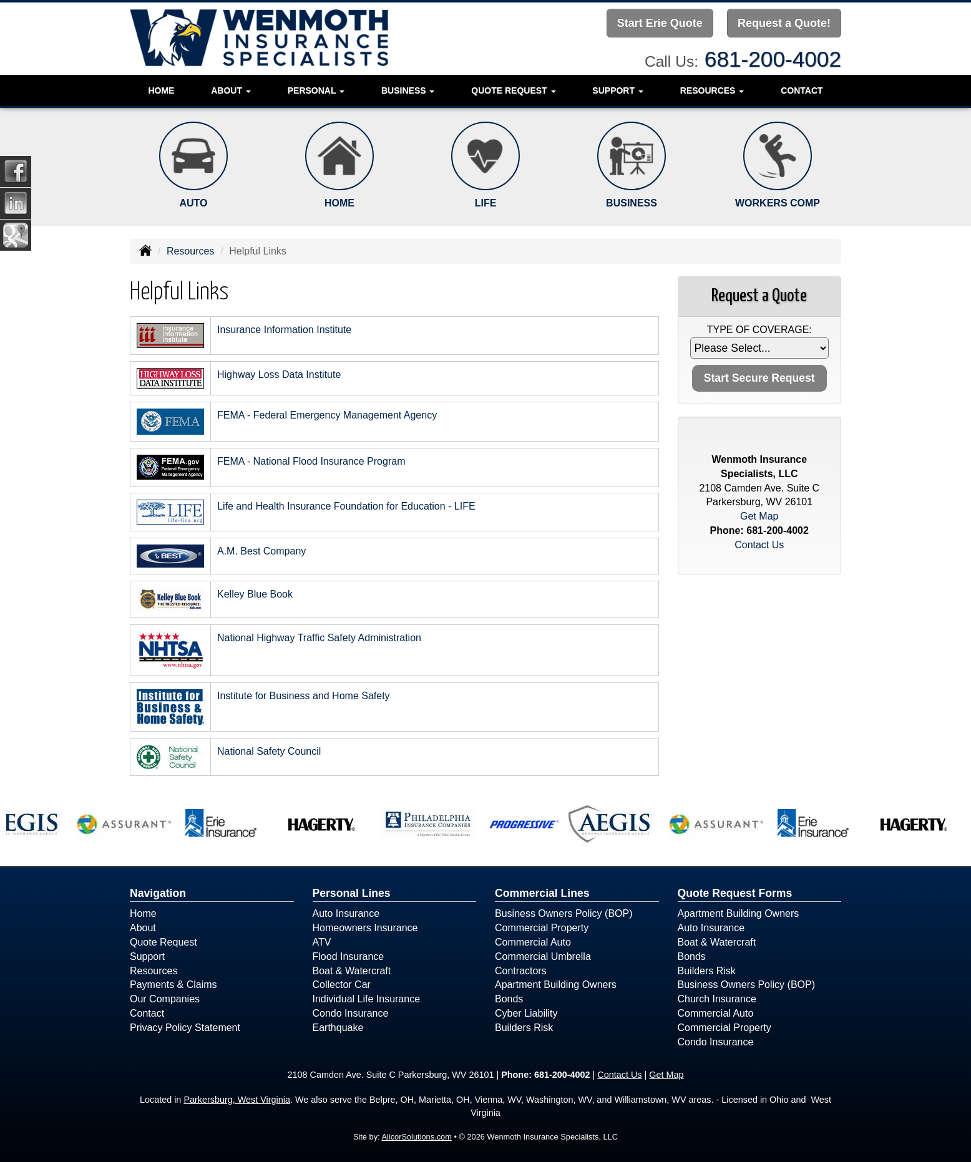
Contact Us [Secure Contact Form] (759, 545)
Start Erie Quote (660, 23)
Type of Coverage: (759, 329)
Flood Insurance (348, 956)
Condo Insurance (351, 1013)
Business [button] (407, 90)
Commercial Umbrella (543, 956)
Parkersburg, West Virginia (236, 1100)
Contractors (521, 971)
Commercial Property (541, 927)
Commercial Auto (533, 942)
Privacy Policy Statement (185, 1027)
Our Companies (165, 999)
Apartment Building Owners (556, 984)
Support (147, 956)
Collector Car (342, 984)
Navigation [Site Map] (158, 893)
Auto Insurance (346, 913)
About (143, 927)
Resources (190, 251)
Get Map (759, 516)
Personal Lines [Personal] (352, 893)
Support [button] (617, 90)
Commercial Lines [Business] (542, 893)
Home (161, 90)
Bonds (509, 999)
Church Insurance (717, 999)
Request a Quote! (784, 23)
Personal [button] (316, 90)
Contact (801, 90)
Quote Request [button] (513, 90)
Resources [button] (712, 90)
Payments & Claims (173, 984)
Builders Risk (524, 1027)
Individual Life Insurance (367, 999)
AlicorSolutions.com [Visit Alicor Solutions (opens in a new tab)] (416, 1136)
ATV (322, 942)
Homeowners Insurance (365, 927)
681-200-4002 (773, 59)
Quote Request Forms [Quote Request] (735, 893)
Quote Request (163, 942)
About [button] (231, 90)
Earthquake (338, 1027)
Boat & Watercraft (352, 971)
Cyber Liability (526, 1013)
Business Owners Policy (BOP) (564, 913)
